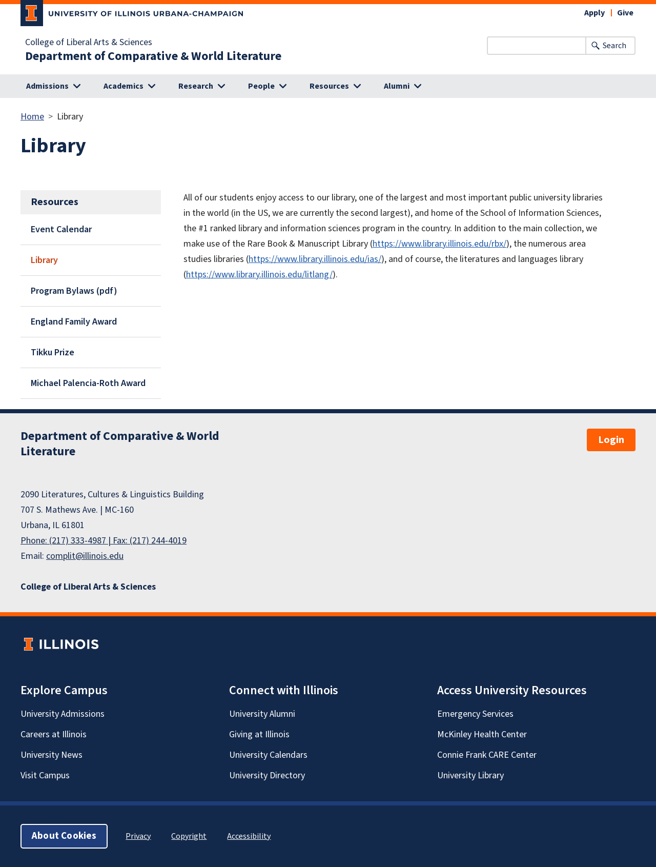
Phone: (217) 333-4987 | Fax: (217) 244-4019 (103, 540)
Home (32, 116)
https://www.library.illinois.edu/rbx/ (439, 243)
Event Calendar (61, 229)
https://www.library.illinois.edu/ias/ (315, 259)
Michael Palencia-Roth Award (88, 383)
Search (614, 45)
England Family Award (74, 321)
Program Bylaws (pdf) (74, 291)
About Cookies (64, 836)
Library (44, 260)
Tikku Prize (52, 352)
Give (625, 12)
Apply (594, 12)
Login (611, 440)
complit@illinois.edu (85, 556)
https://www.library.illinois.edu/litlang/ (259, 274)
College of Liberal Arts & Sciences (88, 42)
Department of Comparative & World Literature (153, 56)
